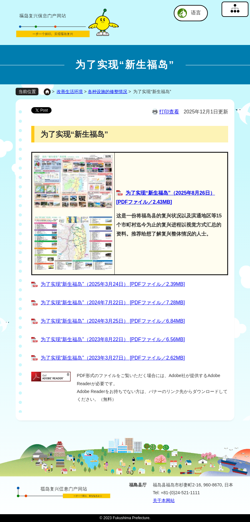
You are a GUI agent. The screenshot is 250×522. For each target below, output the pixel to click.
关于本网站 (164, 500)
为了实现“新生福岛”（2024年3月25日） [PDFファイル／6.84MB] (113, 321)
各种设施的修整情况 (107, 91)
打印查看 (169, 111)
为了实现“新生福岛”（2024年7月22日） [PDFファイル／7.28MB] (113, 302)
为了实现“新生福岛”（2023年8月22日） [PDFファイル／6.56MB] (113, 339)
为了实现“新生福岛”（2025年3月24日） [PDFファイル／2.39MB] (113, 284)
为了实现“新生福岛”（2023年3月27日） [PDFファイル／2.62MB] (113, 357)
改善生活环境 (70, 91)
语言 (196, 12)
